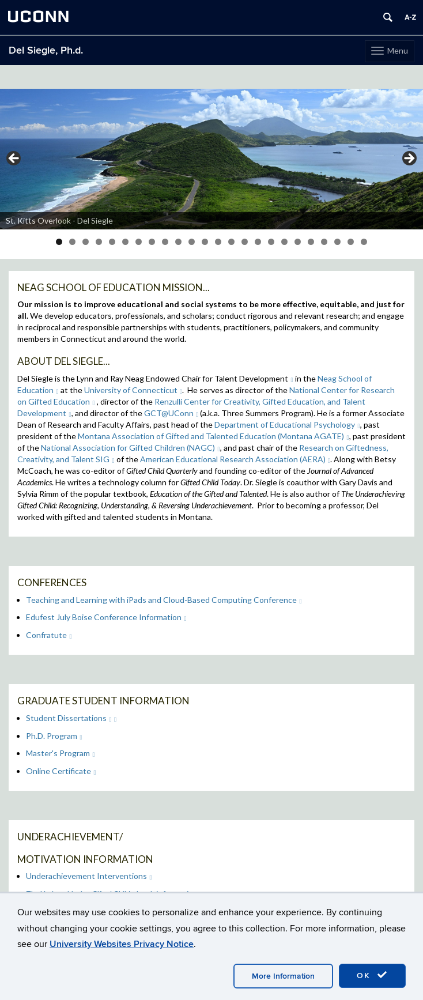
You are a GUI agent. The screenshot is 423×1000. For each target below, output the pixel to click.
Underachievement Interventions (89, 876)
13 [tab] (218, 242)
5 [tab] (112, 242)
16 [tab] (258, 242)
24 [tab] (364, 242)
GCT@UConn (171, 413)
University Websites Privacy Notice (122, 944)
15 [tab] (244, 242)
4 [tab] (99, 242)
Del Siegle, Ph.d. (46, 50)
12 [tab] (205, 242)
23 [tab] (351, 242)
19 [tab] (297, 242)
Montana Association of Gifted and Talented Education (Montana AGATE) (213, 436)
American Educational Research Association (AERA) (235, 459)
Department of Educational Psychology (287, 424)
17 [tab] (271, 242)
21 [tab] (324, 242)
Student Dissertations (69, 718)
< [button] (14, 159)
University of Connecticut (133, 390)
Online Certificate (61, 771)
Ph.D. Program (54, 736)
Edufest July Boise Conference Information (106, 617)
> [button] (408, 159)
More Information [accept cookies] (283, 976)
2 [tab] (72, 242)
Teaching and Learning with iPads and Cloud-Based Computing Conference (164, 600)
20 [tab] (311, 242)
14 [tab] (231, 242)
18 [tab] (284, 242)
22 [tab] (337, 242)
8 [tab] (152, 242)
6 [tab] (125, 242)
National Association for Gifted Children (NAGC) (130, 447)
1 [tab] (59, 242)
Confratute (49, 635)
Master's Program (60, 753)
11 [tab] (191, 242)
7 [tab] (138, 242)
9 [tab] (165, 242)
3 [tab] (85, 242)
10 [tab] (178, 242)
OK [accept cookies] (372, 975)
